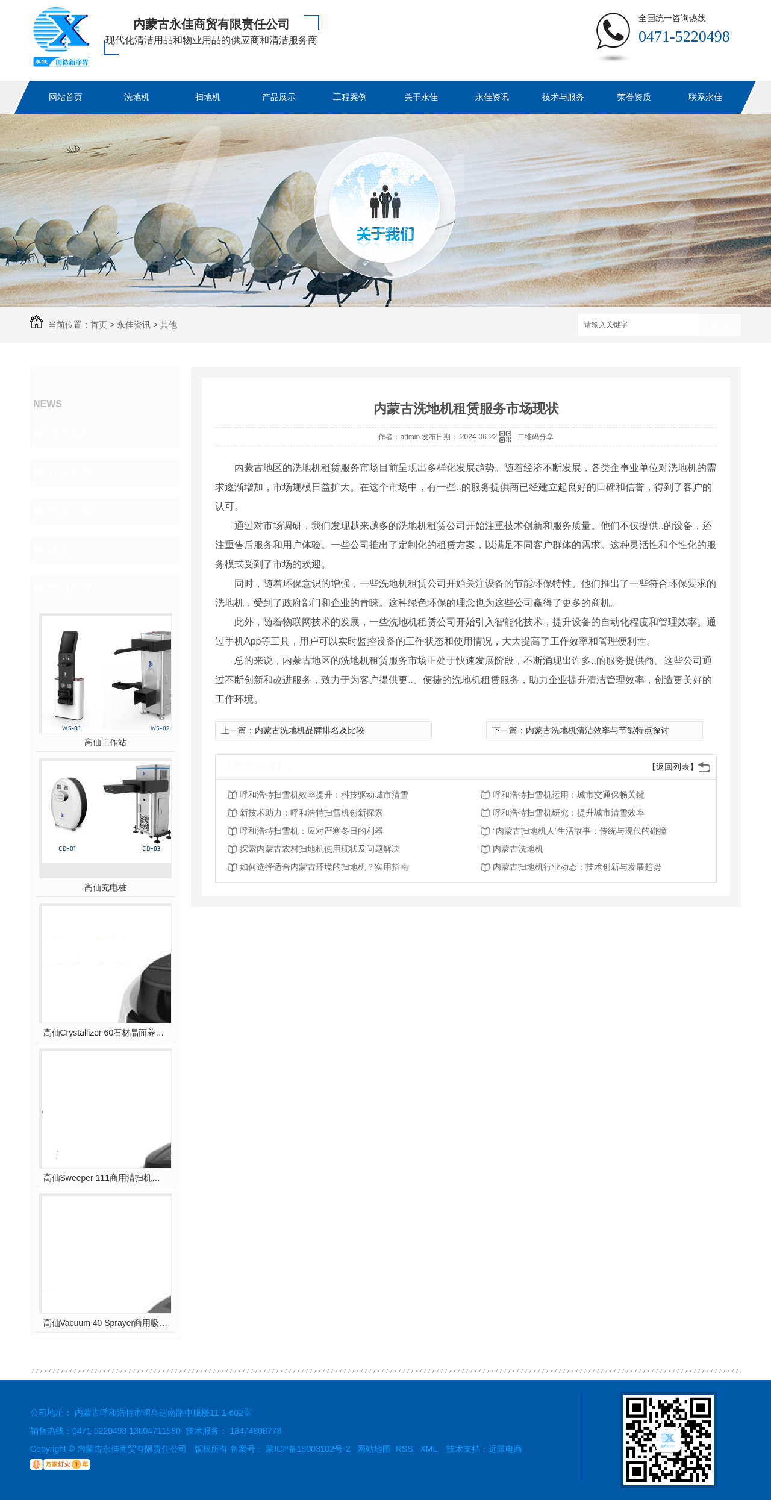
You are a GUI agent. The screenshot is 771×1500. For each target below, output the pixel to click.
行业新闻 (70, 472)
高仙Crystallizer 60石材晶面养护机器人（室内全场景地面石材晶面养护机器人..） (105, 1032)
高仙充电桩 (105, 887)
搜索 (719, 325)
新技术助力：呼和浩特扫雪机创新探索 (311, 812)
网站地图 (374, 1449)
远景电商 (505, 1449)
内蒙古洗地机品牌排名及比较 (309, 730)
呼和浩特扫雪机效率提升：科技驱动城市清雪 (324, 794)
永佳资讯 (492, 97)
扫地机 (207, 97)
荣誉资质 (634, 97)
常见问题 (70, 511)
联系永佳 (705, 97)
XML (429, 1449)
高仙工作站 (105, 742)
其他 (168, 325)
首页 (98, 325)
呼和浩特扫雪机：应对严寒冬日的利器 (311, 831)
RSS (406, 1449)
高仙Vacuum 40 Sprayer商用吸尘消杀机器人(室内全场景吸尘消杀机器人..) (105, 1323)
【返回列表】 (673, 767)
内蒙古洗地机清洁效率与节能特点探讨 (597, 730)
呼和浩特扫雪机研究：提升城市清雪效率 (569, 812)
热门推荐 (70, 588)
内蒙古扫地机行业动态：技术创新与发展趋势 (577, 867)
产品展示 (279, 97)
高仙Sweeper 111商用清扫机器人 (105, 1178)
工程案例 (350, 97)
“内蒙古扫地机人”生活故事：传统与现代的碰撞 (580, 831)
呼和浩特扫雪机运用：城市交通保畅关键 (569, 794)
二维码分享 (535, 437)
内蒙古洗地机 (518, 849)
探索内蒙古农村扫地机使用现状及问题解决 (320, 849)
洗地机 (136, 97)
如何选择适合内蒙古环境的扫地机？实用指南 (324, 867)
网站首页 (66, 97)
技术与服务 (563, 97)
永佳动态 (70, 434)
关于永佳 (421, 97)
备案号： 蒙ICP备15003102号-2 (290, 1449)
